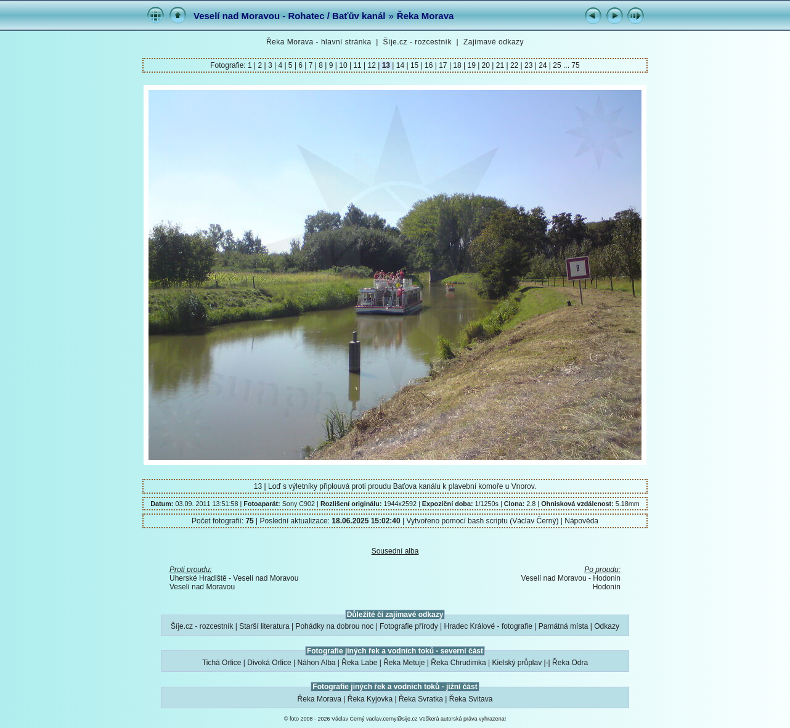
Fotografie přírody (409, 626)
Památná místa (563, 626)
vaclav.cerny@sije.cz (392, 719)
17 (443, 65)
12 (371, 65)
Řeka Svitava (471, 699)
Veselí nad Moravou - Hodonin (571, 578)
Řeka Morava (425, 15)
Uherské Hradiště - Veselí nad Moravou (233, 578)
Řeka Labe (359, 662)
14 (400, 65)
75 (575, 65)
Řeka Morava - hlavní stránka (319, 42)
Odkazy (606, 626)
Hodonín (607, 587)
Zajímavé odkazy (493, 42)
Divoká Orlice (269, 662)
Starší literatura (264, 626)
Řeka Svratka (421, 699)
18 (457, 65)
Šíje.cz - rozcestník (417, 42)
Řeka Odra (570, 662)
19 (471, 65)
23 (529, 65)
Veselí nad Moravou (202, 587)
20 (485, 65)
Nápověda (581, 521)
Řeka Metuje (404, 662)
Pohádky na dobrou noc (334, 626)
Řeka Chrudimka (458, 662)
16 (429, 65)
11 (357, 65)
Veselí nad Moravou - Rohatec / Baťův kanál (289, 15)
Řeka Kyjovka (370, 699)
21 (500, 65)
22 (514, 65)
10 (343, 65)
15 (415, 65)
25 (557, 65)
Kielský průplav (517, 662)
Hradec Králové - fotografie (488, 626)
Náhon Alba (316, 662)
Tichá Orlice (222, 662)
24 (543, 65)
